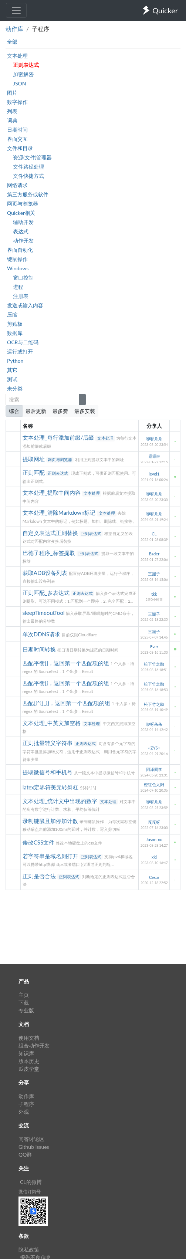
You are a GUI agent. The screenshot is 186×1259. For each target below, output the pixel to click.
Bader (154, 553)
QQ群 (25, 1154)
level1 (154, 473)
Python (15, 361)
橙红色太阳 (154, 784)
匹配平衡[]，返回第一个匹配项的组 (67, 663)
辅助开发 (23, 222)
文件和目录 (20, 148)
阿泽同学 (154, 769)
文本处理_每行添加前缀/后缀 (59, 437)
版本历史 (28, 1061)
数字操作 (17, 102)
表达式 (20, 231)
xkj (154, 856)
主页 (23, 995)
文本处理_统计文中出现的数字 (61, 801)
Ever (154, 646)
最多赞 (60, 411)
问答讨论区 (31, 1139)
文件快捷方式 (28, 176)
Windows (17, 268)
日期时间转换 (40, 649)
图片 (12, 92)
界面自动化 (20, 250)
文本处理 (17, 56)
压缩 (12, 314)
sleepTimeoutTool (44, 612)
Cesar (154, 877)
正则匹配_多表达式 (47, 592)
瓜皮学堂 (28, 1069)
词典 (12, 120)
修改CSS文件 (39, 842)
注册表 (20, 296)
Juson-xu (154, 839)
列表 (12, 111)
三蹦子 (154, 573)
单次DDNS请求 (42, 634)
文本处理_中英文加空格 (52, 723)
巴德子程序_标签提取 (50, 552)
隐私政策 (28, 1249)
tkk (154, 594)
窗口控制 (23, 277)
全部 (12, 41)
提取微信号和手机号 (48, 772)
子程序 (26, 1104)
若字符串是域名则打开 (51, 856)
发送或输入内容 (25, 305)
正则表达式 (26, 65)
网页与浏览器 (22, 203)
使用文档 (28, 1038)
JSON (19, 83)
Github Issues (33, 1147)
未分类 (15, 388)
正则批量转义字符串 (48, 743)
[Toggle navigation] (16, 10)
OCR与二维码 (22, 342)
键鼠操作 (17, 259)
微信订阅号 (29, 1191)
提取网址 (34, 459)
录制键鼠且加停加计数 (51, 821)
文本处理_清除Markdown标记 (60, 512)
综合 (14, 411)
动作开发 (23, 240)
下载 (23, 1002)
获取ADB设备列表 (46, 572)
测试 (12, 379)
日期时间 (17, 129)
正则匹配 (34, 472)
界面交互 (17, 139)
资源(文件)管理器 (32, 157)
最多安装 (84, 411)
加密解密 (23, 74)
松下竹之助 (154, 663)
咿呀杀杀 (154, 438)
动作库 (14, 28)
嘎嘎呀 (154, 822)
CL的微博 (31, 1182)
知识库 (26, 1053)
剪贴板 (15, 324)
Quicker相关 (21, 213)
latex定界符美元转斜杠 (51, 787)
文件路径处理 (28, 166)
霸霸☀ (154, 456)
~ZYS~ (154, 747)
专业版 (26, 1010)
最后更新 (36, 411)
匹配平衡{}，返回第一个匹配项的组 (67, 683)
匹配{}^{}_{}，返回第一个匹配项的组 (67, 703)
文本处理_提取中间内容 (52, 492)
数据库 (15, 333)
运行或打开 (20, 351)
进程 (18, 287)
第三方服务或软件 (27, 194)
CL (154, 533)
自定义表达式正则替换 (51, 532)
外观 (23, 1112)
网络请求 (17, 185)
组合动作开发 (34, 1045)
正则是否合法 (40, 876)
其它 (12, 370)
